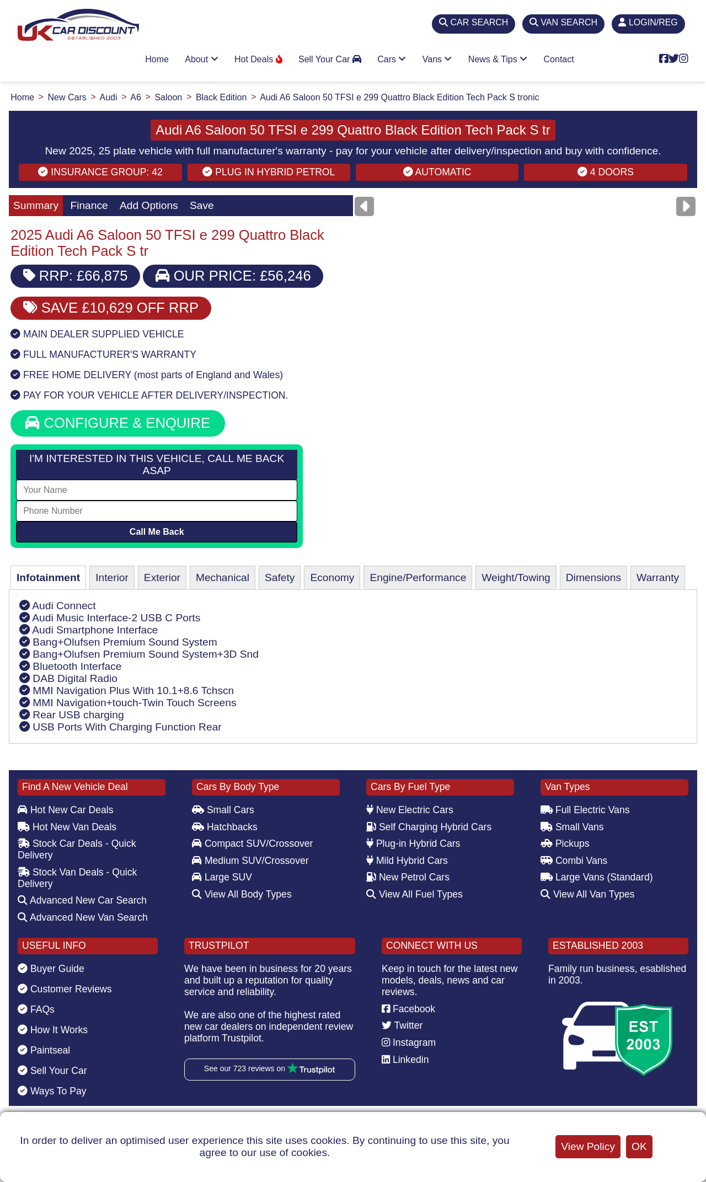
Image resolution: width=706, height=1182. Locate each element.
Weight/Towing (516, 577)
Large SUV (222, 877)
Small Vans (572, 826)
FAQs (36, 1009)
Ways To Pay (52, 1091)
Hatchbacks (225, 826)
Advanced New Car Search (82, 900)
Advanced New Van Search (83, 917)
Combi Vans (574, 860)
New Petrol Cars (408, 877)
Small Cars (223, 809)
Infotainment (48, 577)
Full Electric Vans (585, 809)
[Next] (686, 206)
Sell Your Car (329, 59)
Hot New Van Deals (67, 826)
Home (157, 59)
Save (202, 205)
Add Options (149, 205)
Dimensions (593, 577)
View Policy (588, 1146)
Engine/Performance (418, 577)
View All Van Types (588, 894)
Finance (89, 205)
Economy (332, 577)
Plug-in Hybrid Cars (413, 843)
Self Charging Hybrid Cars (428, 826)
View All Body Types (242, 894)
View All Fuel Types (414, 894)
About (201, 59)
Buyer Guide (51, 968)
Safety (280, 577)
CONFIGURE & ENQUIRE (117, 423)
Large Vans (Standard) (597, 877)
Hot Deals (258, 59)
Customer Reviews (65, 989)
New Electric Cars (409, 809)
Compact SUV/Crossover (252, 843)
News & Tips (497, 59)
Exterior (162, 577)
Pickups (565, 843)
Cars (391, 59)
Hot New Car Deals (65, 809)
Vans (437, 59)
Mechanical (222, 577)
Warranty (658, 577)
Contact (559, 59)
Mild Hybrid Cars (407, 860)
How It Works (53, 1029)
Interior (112, 577)
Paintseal (44, 1050)
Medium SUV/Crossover (250, 860)
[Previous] (364, 206)
